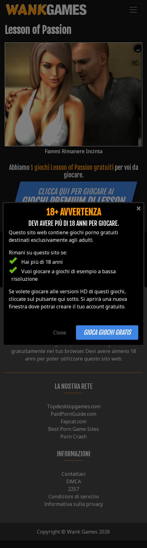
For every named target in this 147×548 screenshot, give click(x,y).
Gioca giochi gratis (107, 332)
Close (59, 332)
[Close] (138, 208)
